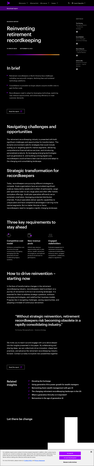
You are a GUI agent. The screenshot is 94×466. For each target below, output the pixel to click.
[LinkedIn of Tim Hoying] (77, 32)
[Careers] (55, 3)
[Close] (91, 452)
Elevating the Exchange (41, 381)
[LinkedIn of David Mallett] (77, 44)
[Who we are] (45, 3)
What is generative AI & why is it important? (49, 394)
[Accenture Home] (8, 3)
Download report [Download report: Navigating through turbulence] (12, 8)
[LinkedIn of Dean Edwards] (77, 56)
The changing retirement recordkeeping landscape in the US (56, 391)
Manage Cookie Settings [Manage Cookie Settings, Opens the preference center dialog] (70, 462)
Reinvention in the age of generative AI (47, 398)
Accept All (70, 453)
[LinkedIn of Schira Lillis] (77, 69)
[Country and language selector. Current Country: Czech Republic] (79, 3)
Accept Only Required (70, 457)
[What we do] (23, 3)
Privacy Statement (40, 460)
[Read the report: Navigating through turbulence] (16, 111)
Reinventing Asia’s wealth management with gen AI (52, 388)
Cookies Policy (28, 460)
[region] (47, 458)
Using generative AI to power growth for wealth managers (55, 384)
